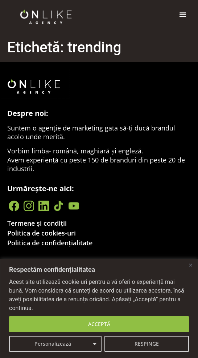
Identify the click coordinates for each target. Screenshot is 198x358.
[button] (182, 14)
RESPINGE (147, 343)
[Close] (190, 265)
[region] (99, 308)
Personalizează (52, 343)
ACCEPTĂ (99, 324)
